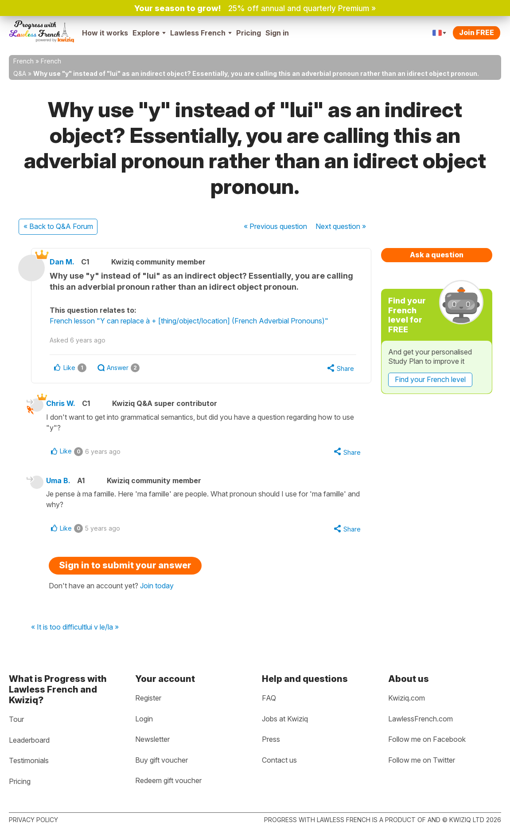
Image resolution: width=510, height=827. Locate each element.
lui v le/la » (102, 629)
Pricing (248, 32)
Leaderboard (29, 740)
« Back (58, 226)
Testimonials (29, 760)
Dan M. (66, 261)
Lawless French (201, 32)
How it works (105, 32)
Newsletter (152, 739)
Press (271, 739)
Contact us (279, 760)
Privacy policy (33, 819)
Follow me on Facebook (427, 739)
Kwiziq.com (406, 697)
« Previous (275, 226)
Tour (16, 719)
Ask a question (436, 254)
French (23, 61)
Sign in (277, 32)
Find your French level (430, 379)
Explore (149, 32)
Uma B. (61, 481)
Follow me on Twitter (421, 760)
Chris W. (63, 403)
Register (148, 697)
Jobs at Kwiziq (285, 718)
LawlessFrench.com (420, 718)
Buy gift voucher (161, 760)
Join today (157, 587)
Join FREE (476, 32)
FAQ (269, 697)
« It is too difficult (58, 629)
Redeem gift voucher (168, 780)
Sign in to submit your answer (125, 567)
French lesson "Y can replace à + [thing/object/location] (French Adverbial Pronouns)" (193, 320)
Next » (340, 226)
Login (144, 718)
